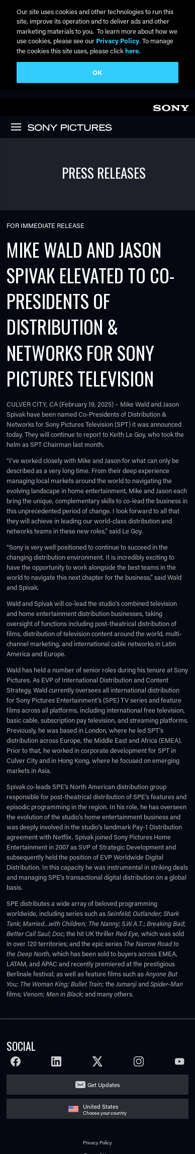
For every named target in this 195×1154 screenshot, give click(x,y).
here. (132, 50)
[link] (171, 105)
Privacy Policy (97, 1141)
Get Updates (103, 1083)
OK (97, 72)
